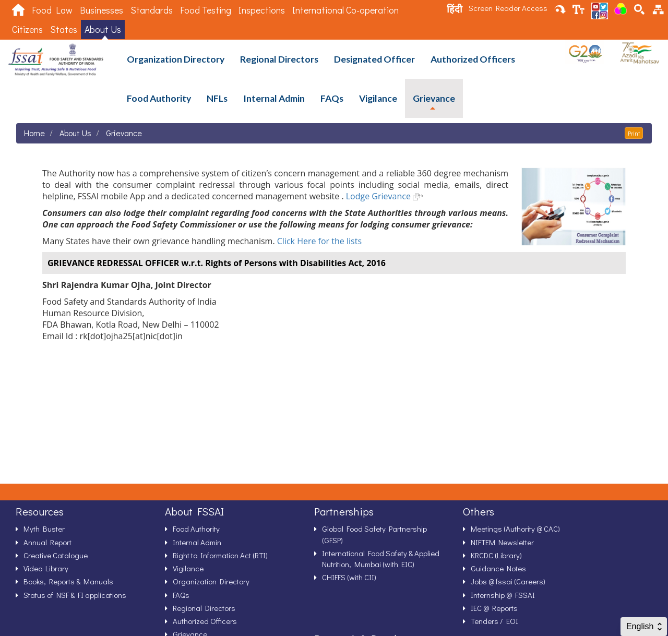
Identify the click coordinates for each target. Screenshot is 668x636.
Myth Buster (44, 528)
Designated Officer (374, 59)
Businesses (101, 10)
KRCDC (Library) (496, 555)
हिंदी (454, 9)
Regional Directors (279, 59)
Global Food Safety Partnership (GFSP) (374, 534)
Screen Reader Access (508, 8)
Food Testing (205, 10)
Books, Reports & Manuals (68, 581)
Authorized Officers (473, 59)
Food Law (52, 10)
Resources (40, 511)
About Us (103, 29)
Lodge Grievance (384, 196)
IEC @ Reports (494, 608)
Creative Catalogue (55, 555)
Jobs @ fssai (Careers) (508, 581)
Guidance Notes (498, 568)
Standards (151, 10)
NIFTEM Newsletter (502, 542)
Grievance (434, 98)
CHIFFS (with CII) (349, 577)
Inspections (261, 10)
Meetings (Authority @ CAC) (515, 528)
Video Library (45, 568)
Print (634, 133)
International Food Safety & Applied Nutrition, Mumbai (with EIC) (380, 558)
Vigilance (378, 98)
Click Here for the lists (319, 241)
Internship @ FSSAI (503, 595)
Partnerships (344, 511)
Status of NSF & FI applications (74, 595)
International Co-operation (345, 10)
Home (34, 132)
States (63, 29)
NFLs (217, 98)
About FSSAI (194, 511)
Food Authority (159, 98)
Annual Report (47, 542)
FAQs (331, 98)
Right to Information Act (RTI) (220, 555)
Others (478, 511)
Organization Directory (175, 59)
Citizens (27, 29)
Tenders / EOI (494, 621)
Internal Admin (274, 98)
